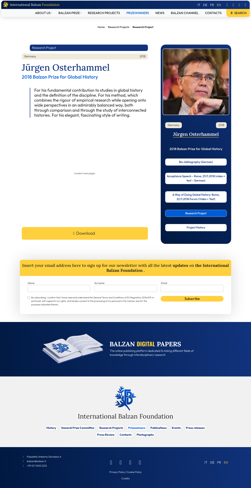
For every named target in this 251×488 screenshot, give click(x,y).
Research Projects (118, 27)
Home (101, 27)
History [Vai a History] (51, 428)
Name (31, 283)
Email (164, 283)
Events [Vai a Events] (176, 428)
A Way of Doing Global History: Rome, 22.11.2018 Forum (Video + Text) (195, 197)
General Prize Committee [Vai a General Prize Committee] (77, 428)
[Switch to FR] (212, 5)
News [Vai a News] (159, 13)
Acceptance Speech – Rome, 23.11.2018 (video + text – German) (196, 178)
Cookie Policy (134, 472)
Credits (125, 478)
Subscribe (192, 298)
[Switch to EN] (219, 5)
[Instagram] (239, 4)
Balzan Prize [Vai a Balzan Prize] (69, 13)
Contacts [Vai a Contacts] (213, 13)
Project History (196, 227)
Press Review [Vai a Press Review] (105, 435)
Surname (99, 283)
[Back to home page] (31, 5)
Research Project (195, 213)
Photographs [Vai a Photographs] (145, 435)
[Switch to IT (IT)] (206, 462)
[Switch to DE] (205, 5)
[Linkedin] (233, 4)
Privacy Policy (117, 472)
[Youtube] (245, 4)
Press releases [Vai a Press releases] (195, 428)
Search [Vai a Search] (238, 13)
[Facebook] (227, 4)
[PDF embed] (85, 173)
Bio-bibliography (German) (196, 162)
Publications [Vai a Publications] (158, 428)
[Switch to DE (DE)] (212, 462)
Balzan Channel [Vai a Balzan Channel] (185, 13)
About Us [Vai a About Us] (43, 13)
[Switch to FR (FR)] (219, 462)
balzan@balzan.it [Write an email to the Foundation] (36, 461)
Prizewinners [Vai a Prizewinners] (137, 13)
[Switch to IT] (199, 5)
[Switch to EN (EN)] (226, 462)
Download (85, 233)
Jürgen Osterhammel (196, 134)
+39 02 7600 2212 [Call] (37, 465)
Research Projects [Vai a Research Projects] (104, 13)
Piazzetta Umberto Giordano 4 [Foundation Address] (44, 456)
